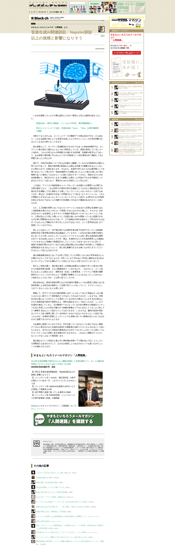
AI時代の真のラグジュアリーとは (130, 105)
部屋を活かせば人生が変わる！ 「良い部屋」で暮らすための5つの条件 (63, 507)
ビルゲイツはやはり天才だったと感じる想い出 (53, 473)
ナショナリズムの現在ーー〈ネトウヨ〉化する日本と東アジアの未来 (61, 502)
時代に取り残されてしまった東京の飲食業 (51, 492)
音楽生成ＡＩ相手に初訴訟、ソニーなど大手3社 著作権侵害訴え (64, 123)
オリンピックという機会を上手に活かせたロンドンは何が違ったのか (61, 537)
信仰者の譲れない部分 (44, 478)
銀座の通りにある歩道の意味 (46, 482)
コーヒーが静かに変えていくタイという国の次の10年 (130, 124)
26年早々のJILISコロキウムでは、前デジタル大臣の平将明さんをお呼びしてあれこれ (130, 143)
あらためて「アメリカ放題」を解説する (51, 497)
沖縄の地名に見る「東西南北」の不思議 (51, 512)
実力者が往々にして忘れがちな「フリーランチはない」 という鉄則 (61, 532)
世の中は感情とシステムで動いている (50, 487)
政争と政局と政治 (42, 521)
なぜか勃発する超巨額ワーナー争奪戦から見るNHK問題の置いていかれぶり (130, 151)
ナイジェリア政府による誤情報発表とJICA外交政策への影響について (61, 516)
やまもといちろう (99, 34)
